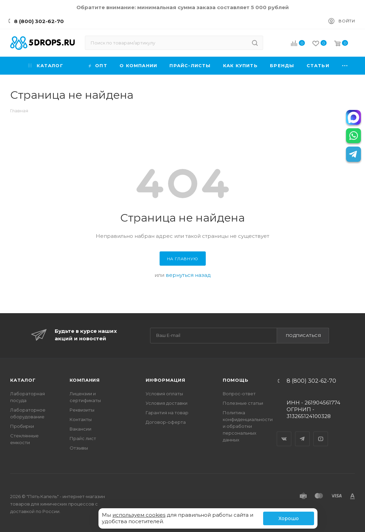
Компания (85, 380)
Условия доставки (166, 403)
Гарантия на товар (167, 412)
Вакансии (80, 429)
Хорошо (288, 518)
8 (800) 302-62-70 (39, 21)
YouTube (321, 433)
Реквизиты (82, 410)
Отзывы (79, 448)
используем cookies (138, 515)
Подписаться (303, 335)
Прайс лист (83, 438)
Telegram (302, 433)
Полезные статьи (243, 403)
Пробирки (22, 426)
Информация (165, 380)
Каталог (23, 380)
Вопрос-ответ (239, 393)
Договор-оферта (166, 422)
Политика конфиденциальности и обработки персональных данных (248, 426)
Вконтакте (284, 433)
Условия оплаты (164, 393)
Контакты (81, 419)
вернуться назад (188, 275)
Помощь (236, 380)
